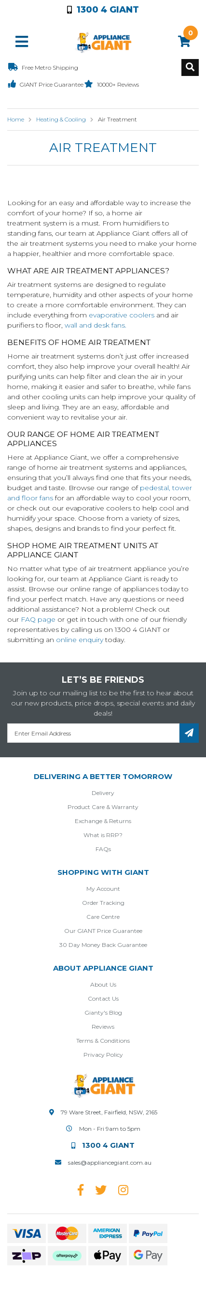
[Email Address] (93, 733)
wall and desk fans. (95, 325)
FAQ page (38, 619)
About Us (103, 984)
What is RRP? (103, 835)
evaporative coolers (121, 315)
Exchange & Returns (103, 821)
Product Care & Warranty (103, 806)
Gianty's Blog (103, 1012)
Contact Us (103, 998)
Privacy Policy (103, 1054)
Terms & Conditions (103, 1040)
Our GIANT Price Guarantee (103, 930)
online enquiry (79, 639)
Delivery (103, 792)
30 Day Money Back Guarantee (103, 944)
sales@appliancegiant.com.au (109, 1162)
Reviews (103, 1026)
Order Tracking (103, 902)
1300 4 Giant (103, 9)
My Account (103, 888)
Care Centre (103, 916)
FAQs (103, 849)
